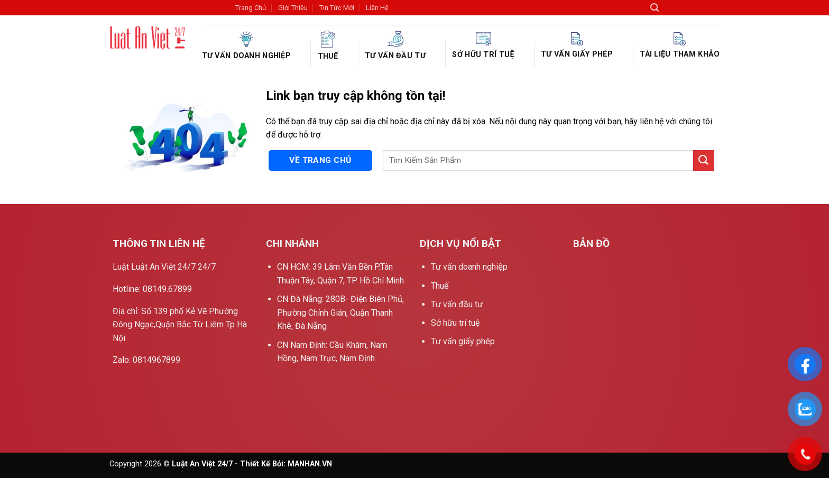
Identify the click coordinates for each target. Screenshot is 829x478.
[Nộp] (703, 160)
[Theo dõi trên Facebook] (671, 9)
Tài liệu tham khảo (680, 45)
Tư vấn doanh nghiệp (246, 45)
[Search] (654, 7)
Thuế (328, 46)
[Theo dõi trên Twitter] (699, 9)
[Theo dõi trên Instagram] (685, 9)
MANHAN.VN (310, 463)
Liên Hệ (377, 8)
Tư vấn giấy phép (577, 45)
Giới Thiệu (293, 8)
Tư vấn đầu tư (395, 45)
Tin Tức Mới (336, 8)
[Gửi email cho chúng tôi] (713, 9)
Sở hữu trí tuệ (483, 45)
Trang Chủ (250, 8)
